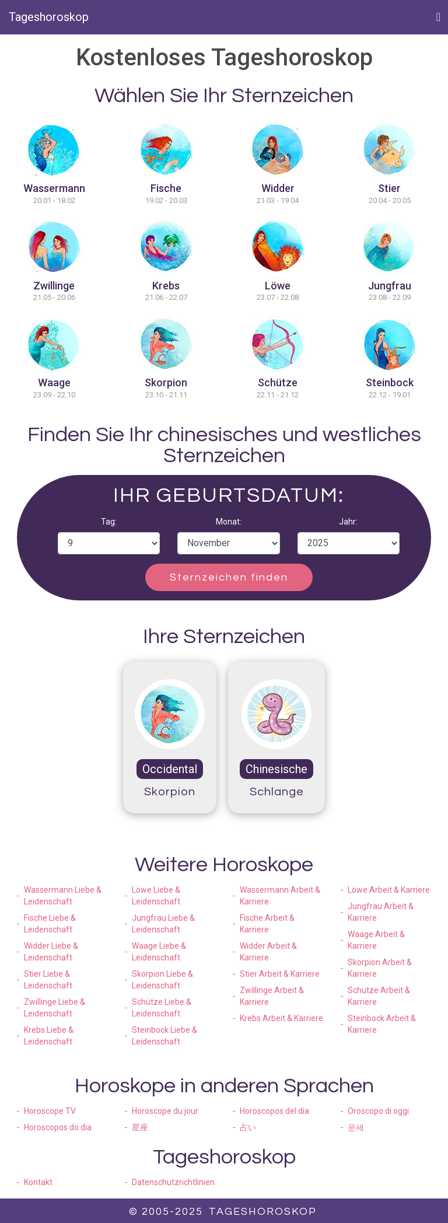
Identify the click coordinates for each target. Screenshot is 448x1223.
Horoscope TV (50, 1111)
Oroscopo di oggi (378, 1111)
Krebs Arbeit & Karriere (281, 1018)
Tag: (109, 521)
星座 (140, 1127)
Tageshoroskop (49, 17)
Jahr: (348, 521)
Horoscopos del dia (274, 1111)
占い (248, 1127)
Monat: (229, 521)
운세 (356, 1127)
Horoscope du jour (165, 1111)
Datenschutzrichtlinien (173, 1182)
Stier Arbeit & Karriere (280, 974)
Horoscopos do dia (58, 1127)
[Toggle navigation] (438, 17)
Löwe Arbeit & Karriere (389, 889)
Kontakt (38, 1182)
